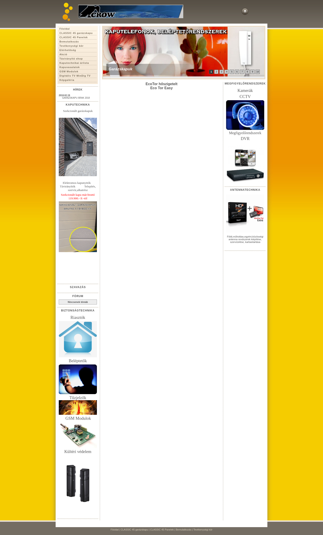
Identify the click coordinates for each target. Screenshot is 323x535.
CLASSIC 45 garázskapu (134, 529)
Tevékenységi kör (202, 529)
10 (257, 71)
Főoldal (115, 529)
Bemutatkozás (184, 529)
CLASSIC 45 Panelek (162, 529)
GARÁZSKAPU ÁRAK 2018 (76, 98)
